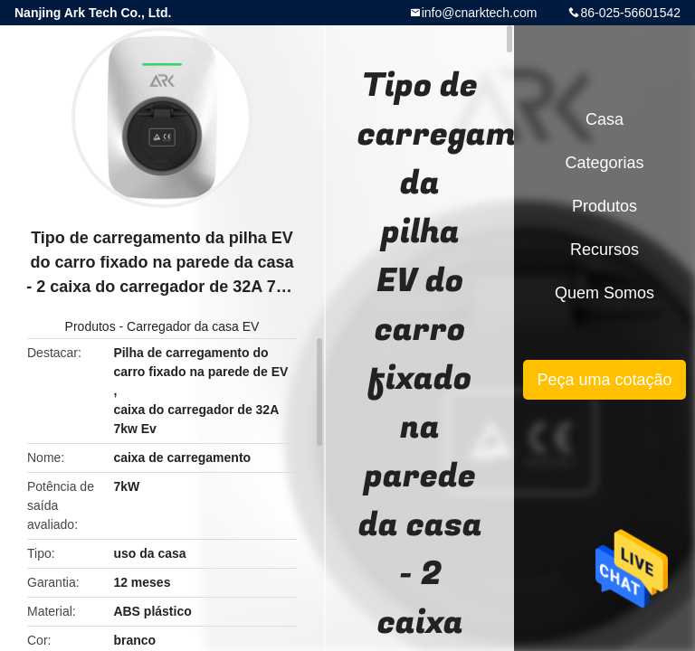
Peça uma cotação (604, 380)
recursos (604, 250)
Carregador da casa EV (193, 326)
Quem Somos (604, 293)
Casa (605, 119)
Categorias (604, 163)
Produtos (90, 326)
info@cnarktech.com (480, 12)
